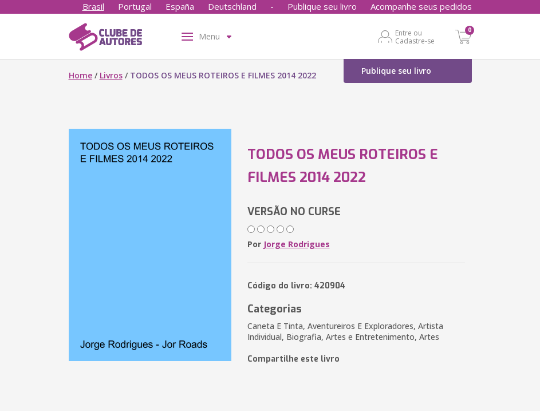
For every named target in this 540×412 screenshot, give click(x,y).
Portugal (135, 6)
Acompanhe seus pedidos (421, 6)
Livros (111, 75)
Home (80, 75)
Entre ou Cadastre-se (415, 36)
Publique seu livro (322, 6)
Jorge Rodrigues (296, 244)
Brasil (93, 6)
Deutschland (232, 6)
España (179, 6)
